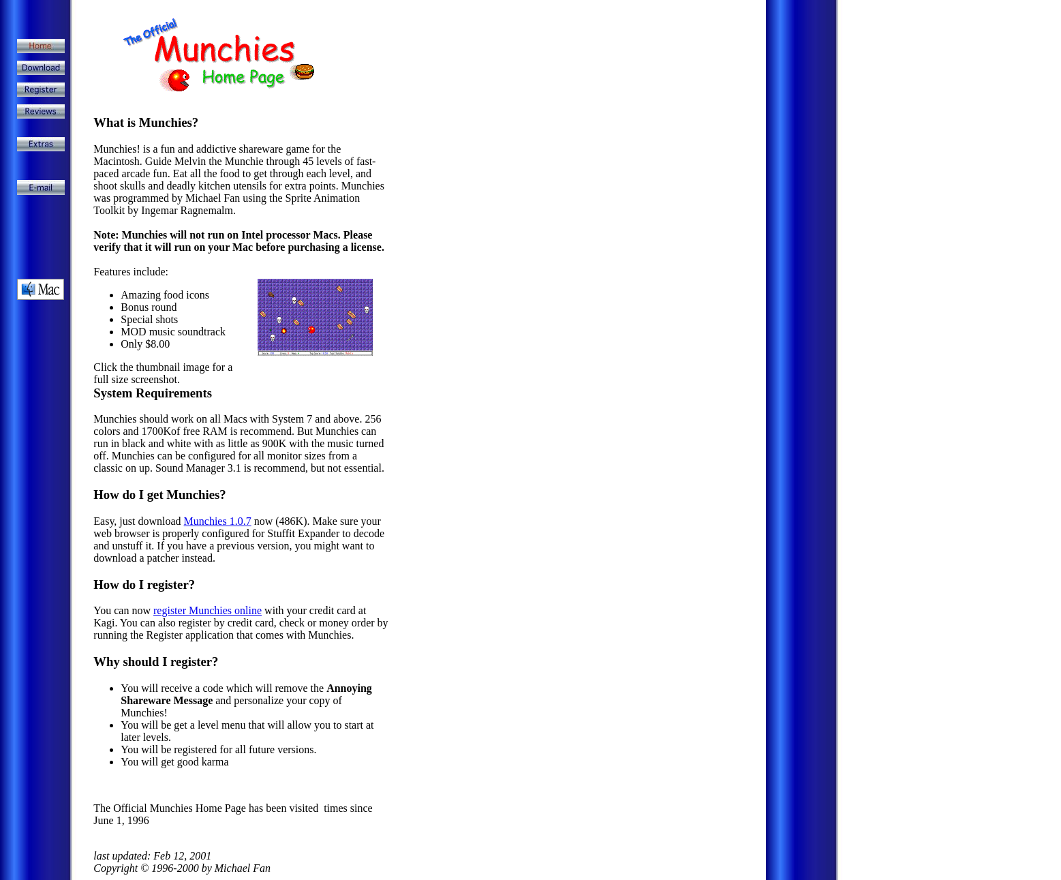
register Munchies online (207, 610)
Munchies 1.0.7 (217, 521)
